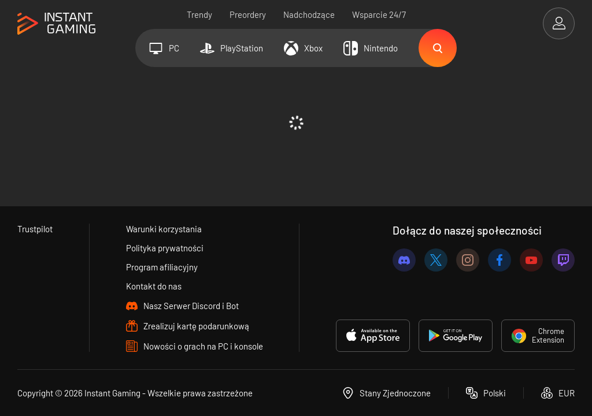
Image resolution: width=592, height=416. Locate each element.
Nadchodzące (309, 14)
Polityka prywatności (165, 248)
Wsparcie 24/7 (379, 14)
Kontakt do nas (154, 286)
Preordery (248, 14)
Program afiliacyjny (162, 267)
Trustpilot (35, 229)
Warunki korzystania (164, 229)
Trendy (199, 14)
